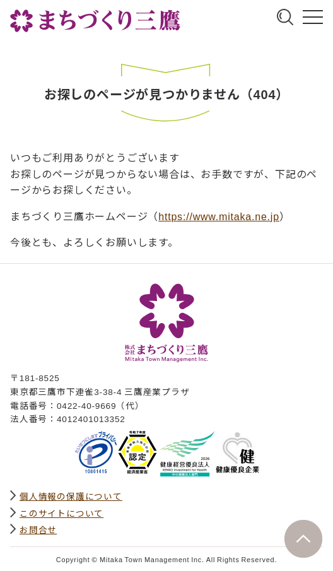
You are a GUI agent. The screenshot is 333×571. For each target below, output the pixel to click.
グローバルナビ (313, 17)
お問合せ (38, 529)
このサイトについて (61, 513)
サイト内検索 (285, 17)
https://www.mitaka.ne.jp (218, 215)
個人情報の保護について (71, 496)
